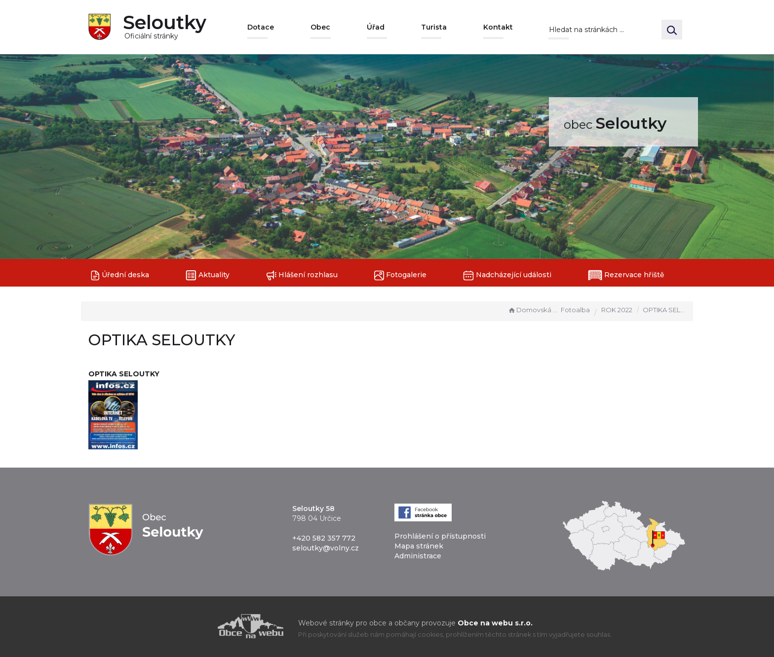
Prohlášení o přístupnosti (440, 536)
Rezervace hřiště (626, 275)
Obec (320, 27)
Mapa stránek (418, 546)
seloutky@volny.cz (325, 548)
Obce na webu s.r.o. (495, 623)
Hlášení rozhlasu (302, 275)
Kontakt (498, 27)
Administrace (417, 555)
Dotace (260, 27)
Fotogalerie (400, 275)
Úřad (376, 27)
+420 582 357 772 (323, 538)
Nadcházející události (507, 275)
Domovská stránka (533, 310)
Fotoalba (575, 310)
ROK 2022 (616, 310)
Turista (434, 27)
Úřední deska (120, 275)
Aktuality (208, 275)
